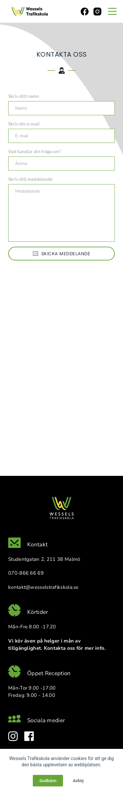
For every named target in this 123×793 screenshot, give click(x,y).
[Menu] (112, 11)
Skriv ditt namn (23, 96)
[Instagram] (97, 11)
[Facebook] (85, 11)
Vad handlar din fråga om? (34, 151)
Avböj (78, 780)
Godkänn (47, 780)
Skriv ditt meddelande (30, 179)
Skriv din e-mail (24, 123)
